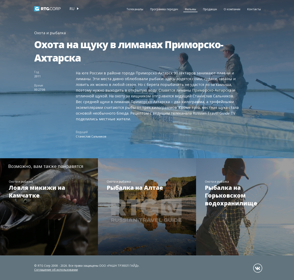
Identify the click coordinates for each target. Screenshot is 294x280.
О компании (232, 9)
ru (72, 8)
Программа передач (164, 9)
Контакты (254, 9)
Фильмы (190, 9)
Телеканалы (134, 9)
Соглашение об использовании (56, 270)
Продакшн (210, 9)
